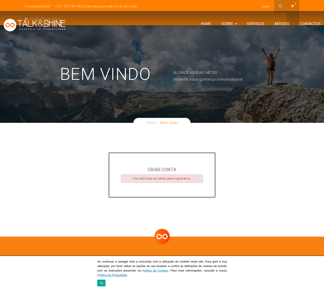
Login (265, 6)
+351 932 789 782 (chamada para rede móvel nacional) (96, 6)
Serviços (255, 25)
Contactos (310, 25)
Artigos (281, 25)
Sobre (227, 25)
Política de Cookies (155, 270)
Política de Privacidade (112, 275)
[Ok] (318, 274)
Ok (101, 283)
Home (206, 25)
